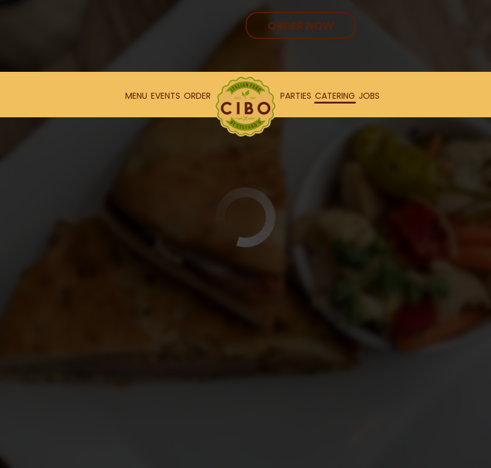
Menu (136, 96)
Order (197, 96)
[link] (245, 106)
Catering (335, 96)
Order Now (301, 25)
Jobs (369, 96)
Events (165, 96)
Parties (295, 96)
